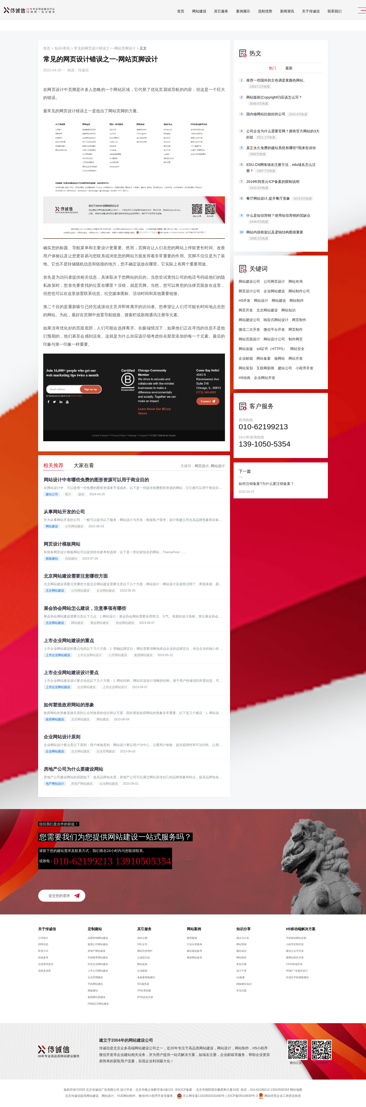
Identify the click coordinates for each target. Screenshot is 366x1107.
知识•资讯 (62, 48)
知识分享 (243, 929)
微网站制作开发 (295, 958)
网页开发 (246, 310)
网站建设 (187, 17)
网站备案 (263, 358)
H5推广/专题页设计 (297, 971)
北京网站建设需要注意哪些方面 (76, 576)
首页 (168, 17)
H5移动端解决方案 (300, 929)
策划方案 (241, 964)
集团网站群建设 (96, 997)
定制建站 (95, 929)
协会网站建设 (125, 623)
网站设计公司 (274, 339)
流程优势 (253, 17)
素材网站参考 (194, 958)
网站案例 (194, 929)
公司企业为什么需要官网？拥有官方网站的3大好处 (282, 134)
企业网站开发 (264, 378)
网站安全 (297, 349)
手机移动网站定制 (296, 938)
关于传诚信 (298, 17)
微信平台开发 (274, 329)
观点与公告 (242, 938)
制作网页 (295, 339)
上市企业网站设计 (89, 655)
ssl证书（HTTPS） (271, 349)
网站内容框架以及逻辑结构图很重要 (274, 235)
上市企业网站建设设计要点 (71, 673)
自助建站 (71, 558)
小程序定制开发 (295, 945)
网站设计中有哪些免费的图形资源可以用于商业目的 (96, 479)
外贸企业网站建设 (98, 964)
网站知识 (288, 310)
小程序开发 (304, 368)
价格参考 (43, 958)
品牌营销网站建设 (98, 938)
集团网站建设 (143, 655)
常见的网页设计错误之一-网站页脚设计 (105, 48)
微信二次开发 (249, 329)
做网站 (279, 358)
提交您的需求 (59, 896)
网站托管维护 (144, 951)
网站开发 (295, 358)
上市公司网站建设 (98, 971)
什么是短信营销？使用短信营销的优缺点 (278, 218)
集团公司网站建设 (98, 945)
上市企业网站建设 (58, 655)
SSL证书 (142, 945)
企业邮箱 (246, 358)
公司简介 (43, 938)
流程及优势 (44, 971)
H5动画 (244, 378)
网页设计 (202, 466)
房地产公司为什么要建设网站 (73, 769)
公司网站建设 (74, 526)
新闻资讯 (275, 17)
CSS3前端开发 (294, 964)
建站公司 (52, 494)
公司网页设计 (274, 281)
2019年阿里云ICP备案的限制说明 (272, 185)
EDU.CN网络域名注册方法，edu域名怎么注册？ (281, 168)
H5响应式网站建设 (98, 1004)
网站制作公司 (299, 291)
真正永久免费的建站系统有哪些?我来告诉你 (281, 151)
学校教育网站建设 (98, 958)
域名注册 (142, 938)
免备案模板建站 (146, 978)
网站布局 (295, 281)
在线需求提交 (45, 964)
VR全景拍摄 (144, 991)
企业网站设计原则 (62, 737)
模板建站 (52, 558)
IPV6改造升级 (145, 997)
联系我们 (322, 17)
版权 (81, 494)
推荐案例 (192, 938)
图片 (68, 494)
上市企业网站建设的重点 (69, 640)
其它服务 (209, 17)
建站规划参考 (194, 951)
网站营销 (241, 945)
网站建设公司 (249, 281)
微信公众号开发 (295, 951)
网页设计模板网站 (62, 544)
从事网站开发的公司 (64, 511)
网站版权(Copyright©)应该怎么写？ (274, 100)
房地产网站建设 (82, 784)
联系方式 (43, 951)
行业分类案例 (194, 945)
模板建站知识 (244, 984)
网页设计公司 (249, 291)
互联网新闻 (265, 368)
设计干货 (241, 971)
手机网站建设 (95, 984)
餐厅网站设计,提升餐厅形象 (279, 198)
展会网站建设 (99, 623)
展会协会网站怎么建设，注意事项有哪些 (85, 608)
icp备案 (240, 978)
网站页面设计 (249, 339)
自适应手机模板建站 (297, 978)
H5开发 (244, 300)
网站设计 (218, 466)
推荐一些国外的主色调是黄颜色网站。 (276, 83)
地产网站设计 (55, 784)
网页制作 (299, 320)
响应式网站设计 (276, 320)
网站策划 (246, 368)
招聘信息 (43, 945)
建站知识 (241, 951)
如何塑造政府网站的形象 (69, 705)
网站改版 (246, 349)
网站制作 (296, 300)
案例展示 (231, 17)
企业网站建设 (106, 591)
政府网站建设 (55, 720)
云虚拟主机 (143, 958)
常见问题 (241, 991)
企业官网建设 (106, 752)
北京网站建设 (55, 591)
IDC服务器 (143, 984)
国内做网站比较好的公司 (277, 114)
